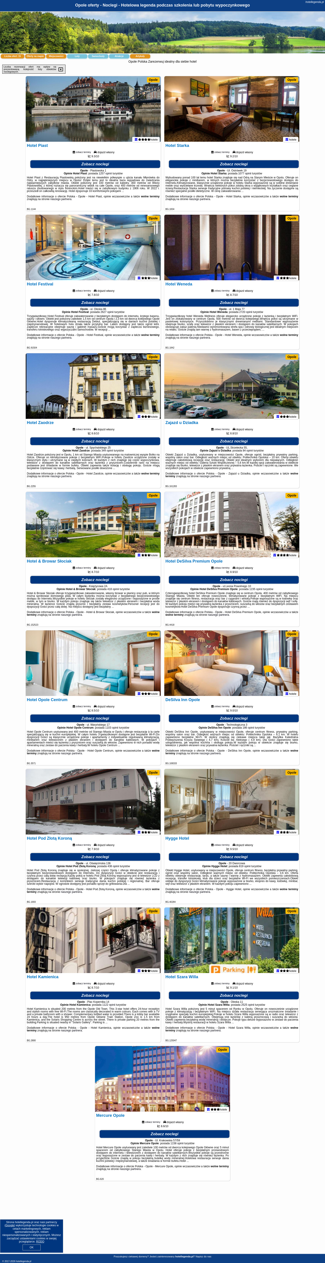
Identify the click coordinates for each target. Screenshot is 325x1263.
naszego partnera (60, 201)
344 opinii (107, 452)
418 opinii (113, 591)
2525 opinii (247, 1006)
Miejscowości (56, 56)
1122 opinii (108, 1006)
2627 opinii (107, 314)
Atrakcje (119, 56)
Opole (153, 80)
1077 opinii (244, 175)
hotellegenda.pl (315, 2)
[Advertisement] (162, 1221)
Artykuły (140, 56)
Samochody (98, 56)
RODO (40, 1241)
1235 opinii (255, 591)
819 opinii (245, 868)
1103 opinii (111, 729)
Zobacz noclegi (95, 166)
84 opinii (248, 452)
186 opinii (248, 729)
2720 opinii (245, 314)
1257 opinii (105, 175)
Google (9, 1225)
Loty (77, 56)
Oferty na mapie (35, 56)
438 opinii (113, 868)
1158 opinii (176, 1145)
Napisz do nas (203, 1256)
